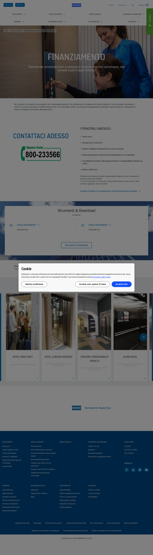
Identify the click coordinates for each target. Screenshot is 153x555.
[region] (76, 277)
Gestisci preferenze (34, 284)
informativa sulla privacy (101, 277)
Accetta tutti (122, 284)
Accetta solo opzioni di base (92, 284)
